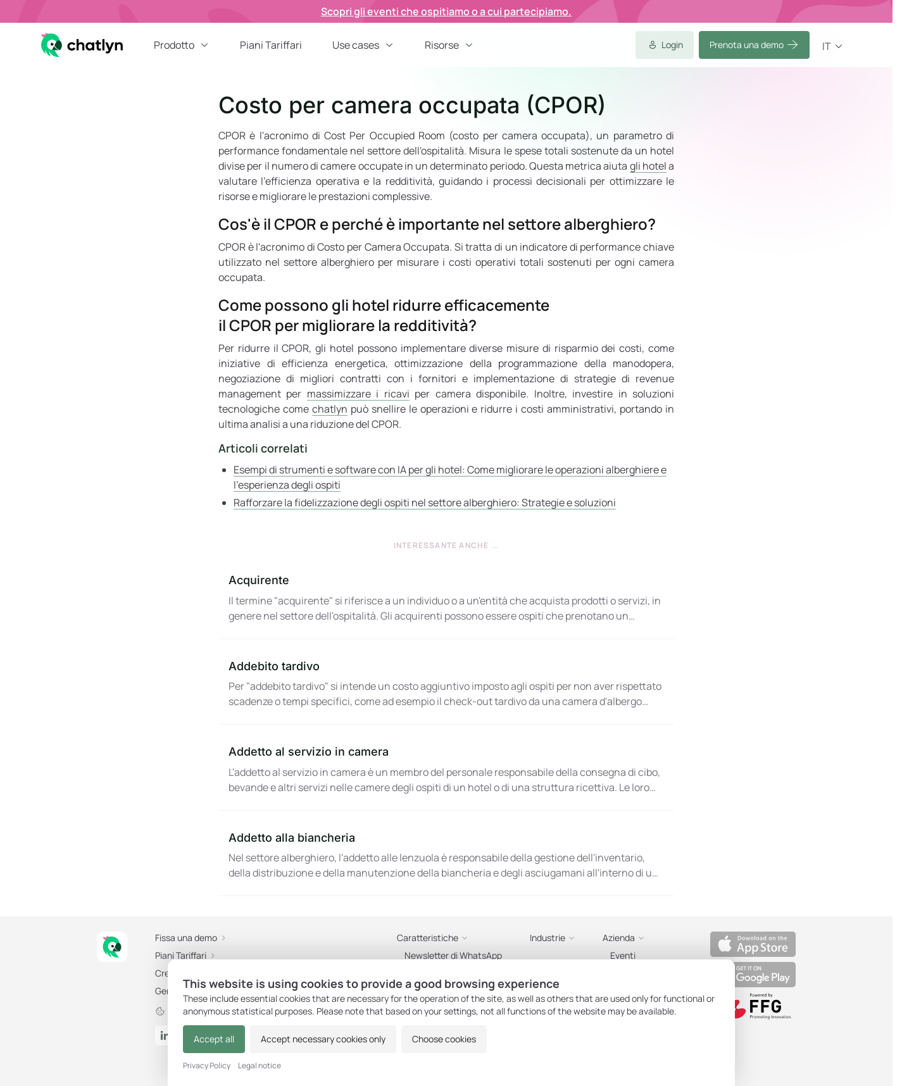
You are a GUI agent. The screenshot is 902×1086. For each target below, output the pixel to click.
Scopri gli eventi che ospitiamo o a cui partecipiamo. (446, 11)
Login (664, 45)
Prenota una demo (754, 45)
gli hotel (648, 166)
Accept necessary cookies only (323, 1039)
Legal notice (259, 1066)
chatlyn (330, 409)
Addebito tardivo (274, 666)
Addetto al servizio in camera (309, 751)
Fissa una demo (191, 938)
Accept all (214, 1039)
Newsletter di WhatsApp (453, 955)
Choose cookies (444, 1039)
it (833, 46)
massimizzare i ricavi (358, 394)
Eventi (623, 955)
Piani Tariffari (271, 45)
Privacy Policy (206, 1066)
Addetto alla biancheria (292, 837)
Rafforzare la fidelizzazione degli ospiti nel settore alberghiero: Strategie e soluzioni (425, 502)
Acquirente (259, 580)
